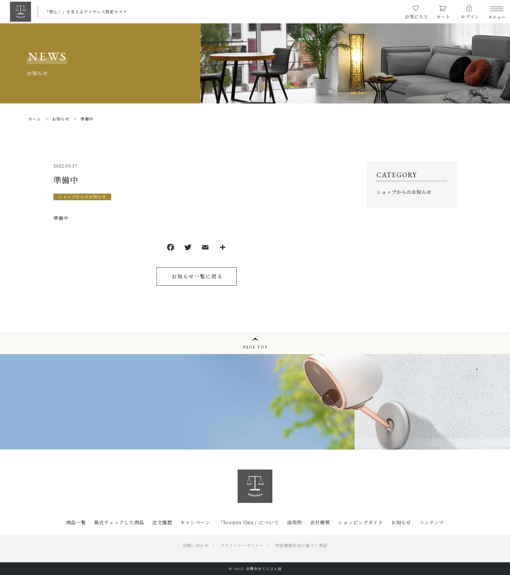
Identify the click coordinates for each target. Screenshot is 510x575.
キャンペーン (195, 522)
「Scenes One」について (248, 522)
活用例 (294, 522)
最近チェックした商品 (119, 522)
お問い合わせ (196, 545)
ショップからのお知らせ (82, 196)
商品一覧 (76, 522)
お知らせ (401, 522)
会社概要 (320, 522)
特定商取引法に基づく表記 (301, 545)
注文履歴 (162, 522)
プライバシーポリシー (242, 545)
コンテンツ (431, 522)
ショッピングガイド (360, 522)
